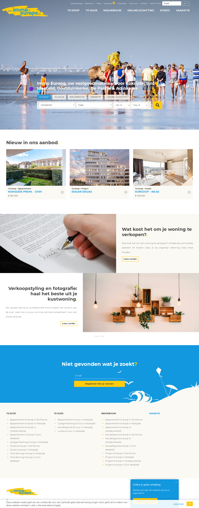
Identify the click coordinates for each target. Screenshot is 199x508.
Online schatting (140, 10)
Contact (144, 3)
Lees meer (99, 336)
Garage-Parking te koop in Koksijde (29, 442)
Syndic (165, 10)
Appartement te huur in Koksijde (75, 420)
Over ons (134, 3)
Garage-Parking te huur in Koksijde (76, 423)
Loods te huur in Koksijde (71, 431)
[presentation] (62, 167)
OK (189, 504)
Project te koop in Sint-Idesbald (122, 465)
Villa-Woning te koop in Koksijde (27, 453)
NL (185, 3)
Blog (99, 3)
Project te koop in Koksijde (119, 457)
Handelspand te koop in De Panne (123, 434)
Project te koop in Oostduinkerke (123, 461)
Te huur (91, 10)
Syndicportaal (76, 3)
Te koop (73, 10)
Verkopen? (89, 3)
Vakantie (183, 10)
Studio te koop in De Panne (25, 446)
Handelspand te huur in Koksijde (75, 427)
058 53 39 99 (155, 3)
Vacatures (109, 3)
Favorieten (122, 3)
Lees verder (130, 259)
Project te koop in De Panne (120, 453)
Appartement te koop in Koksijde (28, 423)
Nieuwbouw (112, 10)
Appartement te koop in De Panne (28, 420)
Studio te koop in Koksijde (24, 450)
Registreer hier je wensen (99, 384)
